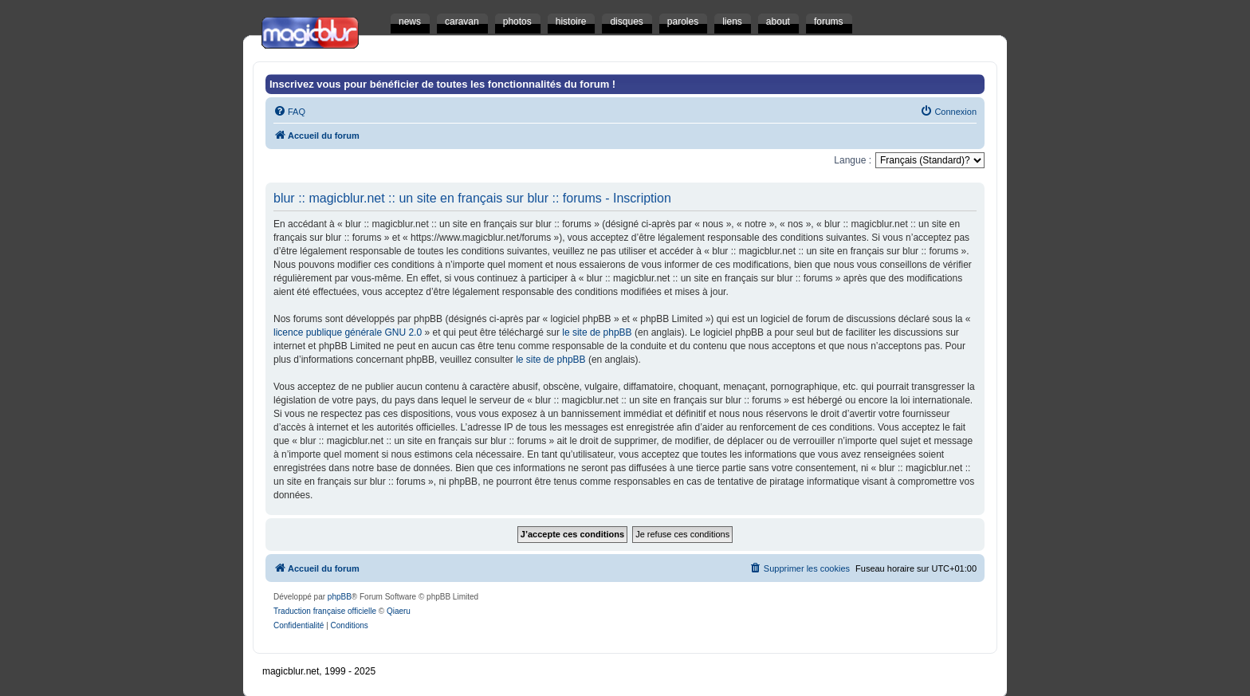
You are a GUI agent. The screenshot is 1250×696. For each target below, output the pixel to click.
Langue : (852, 160)
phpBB (340, 596)
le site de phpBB (596, 332)
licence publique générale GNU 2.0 (347, 332)
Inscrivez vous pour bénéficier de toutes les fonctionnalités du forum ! (442, 84)
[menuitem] (289, 111)
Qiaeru (399, 611)
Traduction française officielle (324, 611)
